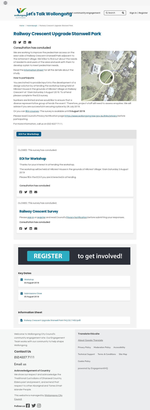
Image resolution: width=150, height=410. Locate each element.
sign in (30, 217)
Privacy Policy (84, 347)
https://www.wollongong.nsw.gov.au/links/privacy (91, 116)
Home (21, 26)
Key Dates (24, 273)
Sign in (133, 12)
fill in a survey (32, 111)
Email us (20, 364)
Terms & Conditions (107, 354)
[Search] (115, 13)
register (41, 217)
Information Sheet (34, 70)
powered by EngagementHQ (93, 368)
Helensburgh (32, 26)
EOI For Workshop (29, 134)
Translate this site (88, 333)
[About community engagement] (83, 13)
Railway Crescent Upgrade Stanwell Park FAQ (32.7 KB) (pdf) (52, 320)
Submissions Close (33, 293)
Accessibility (119, 347)
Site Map (123, 354)
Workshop (29, 280)
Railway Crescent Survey (38, 211)
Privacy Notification (76, 217)
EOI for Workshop (32, 158)
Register (143, 12)
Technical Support (86, 354)
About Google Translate (90, 340)
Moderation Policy (102, 347)
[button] (15, 42)
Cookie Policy (84, 361)
